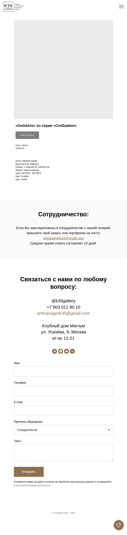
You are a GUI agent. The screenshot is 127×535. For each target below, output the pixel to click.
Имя (17, 363)
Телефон (20, 382)
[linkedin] (70, 521)
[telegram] (54, 351)
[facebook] (56, 521)
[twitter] (63, 521)
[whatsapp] (60, 351)
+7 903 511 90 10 (63, 307)
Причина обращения (28, 421)
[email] (66, 351)
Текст (17, 441)
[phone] (72, 351)
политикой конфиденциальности (33, 485)
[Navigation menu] (121, 6)
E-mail (18, 402)
